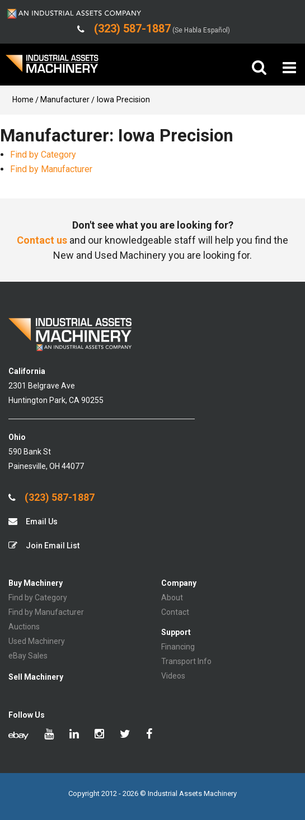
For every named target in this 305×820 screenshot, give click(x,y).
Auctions (24, 626)
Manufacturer (65, 99)
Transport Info (186, 661)
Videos (173, 675)
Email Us (33, 521)
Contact (175, 612)
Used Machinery (36, 641)
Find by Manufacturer (51, 169)
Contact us (42, 240)
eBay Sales (28, 655)
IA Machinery (52, 68)
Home (23, 99)
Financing (178, 646)
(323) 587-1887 (51, 497)
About (172, 597)
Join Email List (43, 545)
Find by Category (43, 154)
